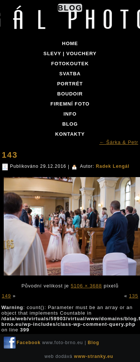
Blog (70, 8)
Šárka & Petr (118, 142)
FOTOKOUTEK (70, 63)
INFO (70, 114)
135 (134, 296)
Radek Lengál (113, 166)
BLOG (70, 124)
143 (10, 155)
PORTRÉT (70, 83)
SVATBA (70, 73)
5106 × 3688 (86, 286)
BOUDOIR (70, 94)
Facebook (29, 342)
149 (6, 296)
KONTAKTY (70, 134)
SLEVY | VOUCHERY (69, 53)
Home (70, 43)
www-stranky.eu (93, 356)
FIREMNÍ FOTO (70, 104)
